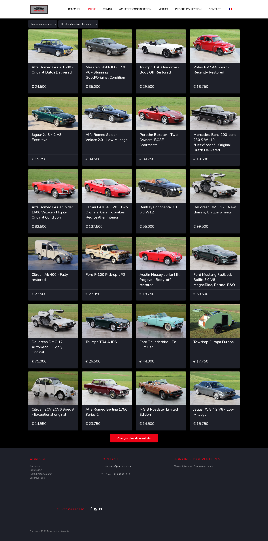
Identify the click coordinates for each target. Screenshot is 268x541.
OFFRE (92, 9)
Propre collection (188, 9)
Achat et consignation (135, 9)
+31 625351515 (121, 474)
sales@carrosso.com (120, 466)
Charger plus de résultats (134, 438)
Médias (163, 9)
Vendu (107, 9)
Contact (215, 9)
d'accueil (74, 9)
